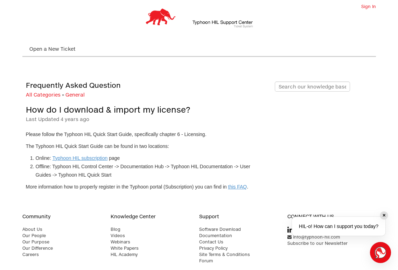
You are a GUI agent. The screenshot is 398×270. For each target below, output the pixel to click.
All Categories (43, 95)
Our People (34, 235)
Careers (30, 254)
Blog (115, 229)
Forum (206, 260)
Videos (118, 235)
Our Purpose (35, 241)
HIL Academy (124, 254)
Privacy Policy (213, 248)
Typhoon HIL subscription (80, 158)
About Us (32, 229)
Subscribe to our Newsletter (317, 243)
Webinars (120, 241)
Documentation (215, 235)
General (75, 95)
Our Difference (37, 248)
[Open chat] (380, 252)
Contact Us (211, 241)
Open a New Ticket (52, 49)
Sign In (368, 6)
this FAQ (237, 187)
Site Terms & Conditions (224, 254)
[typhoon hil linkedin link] (290, 230)
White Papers (125, 248)
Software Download (220, 229)
